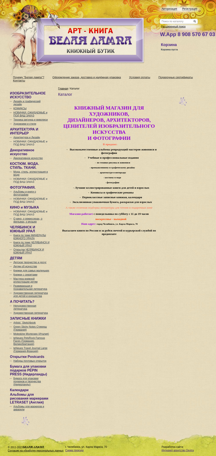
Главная (63, 88)
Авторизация (169, 8)
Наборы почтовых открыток (29, 360)
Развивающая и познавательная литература (30, 287)
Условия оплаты (139, 77)
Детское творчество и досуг (29, 262)
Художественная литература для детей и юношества (30, 295)
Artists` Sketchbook (24, 322)
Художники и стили (24, 123)
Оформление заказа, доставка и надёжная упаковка (86, 77)
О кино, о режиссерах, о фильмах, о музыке (27, 220)
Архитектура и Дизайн (26, 137)
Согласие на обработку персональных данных (36, 450)
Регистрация (189, 8)
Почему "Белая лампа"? (28, 77)
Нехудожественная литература (24, 307)
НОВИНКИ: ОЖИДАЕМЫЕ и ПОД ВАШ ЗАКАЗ (30, 114)
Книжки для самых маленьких (31, 270)
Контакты (19, 80)
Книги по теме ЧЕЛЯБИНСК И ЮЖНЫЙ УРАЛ (31, 244)
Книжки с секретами (25, 274)
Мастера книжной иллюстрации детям (25, 280)
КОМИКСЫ (20, 108)
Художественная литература (30, 312)
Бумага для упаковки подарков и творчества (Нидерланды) (27, 381)
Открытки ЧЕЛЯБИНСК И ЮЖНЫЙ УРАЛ (28, 251)
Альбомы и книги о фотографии (24, 193)
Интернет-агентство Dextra (178, 450)
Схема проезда (74, 450)
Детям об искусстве (25, 266)
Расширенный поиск (173, 26)
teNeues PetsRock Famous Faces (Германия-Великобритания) (29, 341)
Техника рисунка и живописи (30, 119)
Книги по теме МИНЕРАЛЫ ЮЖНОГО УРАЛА (29, 237)
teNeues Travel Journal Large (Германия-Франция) (30, 350)
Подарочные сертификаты (175, 77)
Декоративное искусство (28, 158)
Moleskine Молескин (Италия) (31, 333)
